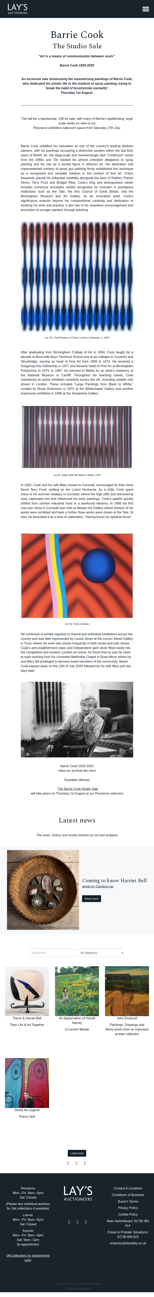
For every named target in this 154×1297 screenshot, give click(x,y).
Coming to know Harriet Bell (114, 881)
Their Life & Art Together (27, 1025)
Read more (91, 898)
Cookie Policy (128, 1214)
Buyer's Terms (128, 1201)
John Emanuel (127, 1018)
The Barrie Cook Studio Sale (78, 789)
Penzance (28, 1188)
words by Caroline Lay (98, 886)
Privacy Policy (128, 1208)
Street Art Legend (27, 1110)
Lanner (28, 1215)
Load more (77, 1153)
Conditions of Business (128, 1195)
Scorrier (28, 1231)
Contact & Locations (128, 1188)
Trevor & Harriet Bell (27, 1018)
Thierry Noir (27, 1116)
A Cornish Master (77, 1029)
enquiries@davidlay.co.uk (128, 1243)
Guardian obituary (77, 780)
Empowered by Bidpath (77, 1288)
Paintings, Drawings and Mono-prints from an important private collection (127, 1029)
